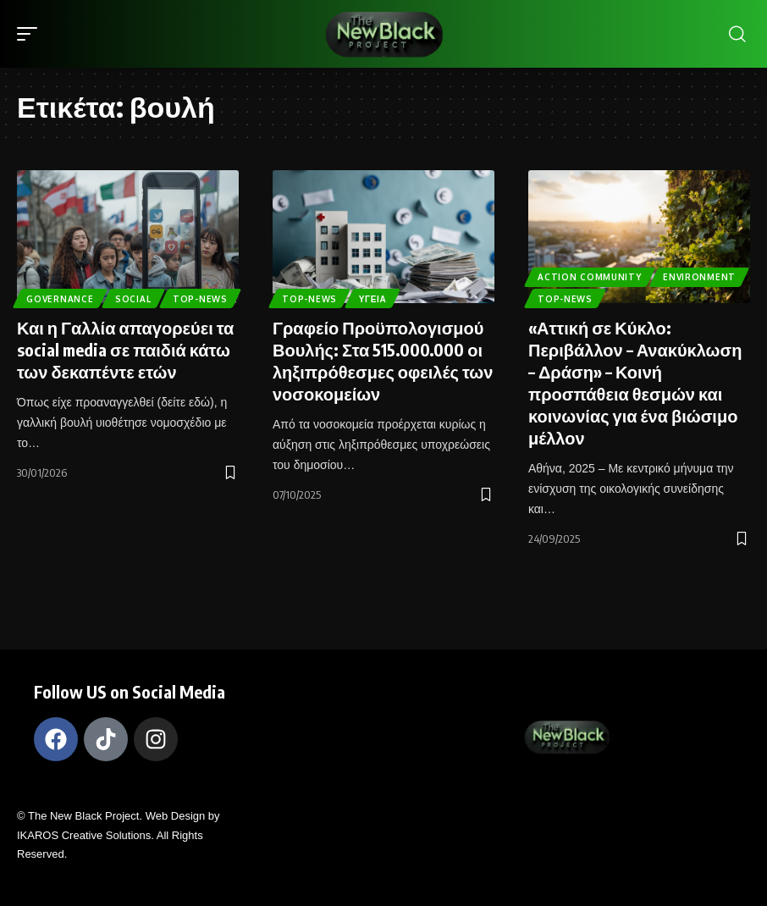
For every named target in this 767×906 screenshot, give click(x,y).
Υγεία (375, 298)
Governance (60, 275)
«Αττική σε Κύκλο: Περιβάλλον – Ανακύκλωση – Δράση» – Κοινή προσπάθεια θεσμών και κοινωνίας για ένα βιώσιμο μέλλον (635, 382)
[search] (737, 33)
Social (134, 275)
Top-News (54, 298)
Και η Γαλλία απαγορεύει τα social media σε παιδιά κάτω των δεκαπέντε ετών (125, 349)
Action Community (590, 275)
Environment (701, 275)
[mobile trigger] (31, 34)
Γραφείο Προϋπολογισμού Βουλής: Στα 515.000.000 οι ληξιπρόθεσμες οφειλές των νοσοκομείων (383, 360)
